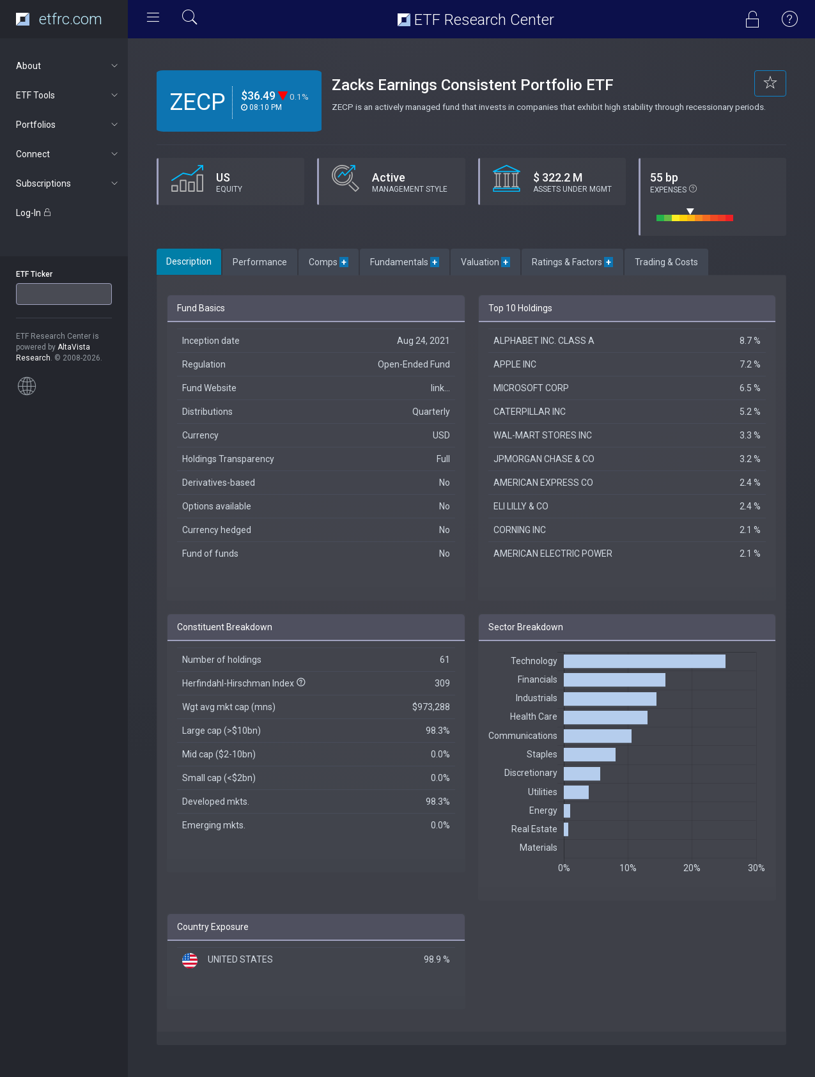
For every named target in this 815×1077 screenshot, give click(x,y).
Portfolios (68, 125)
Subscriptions (68, 183)
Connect (68, 154)
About (68, 66)
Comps (328, 262)
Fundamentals (404, 262)
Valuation (485, 262)
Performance (260, 262)
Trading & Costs (666, 262)
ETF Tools (68, 95)
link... (440, 388)
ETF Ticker (34, 274)
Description (189, 261)
